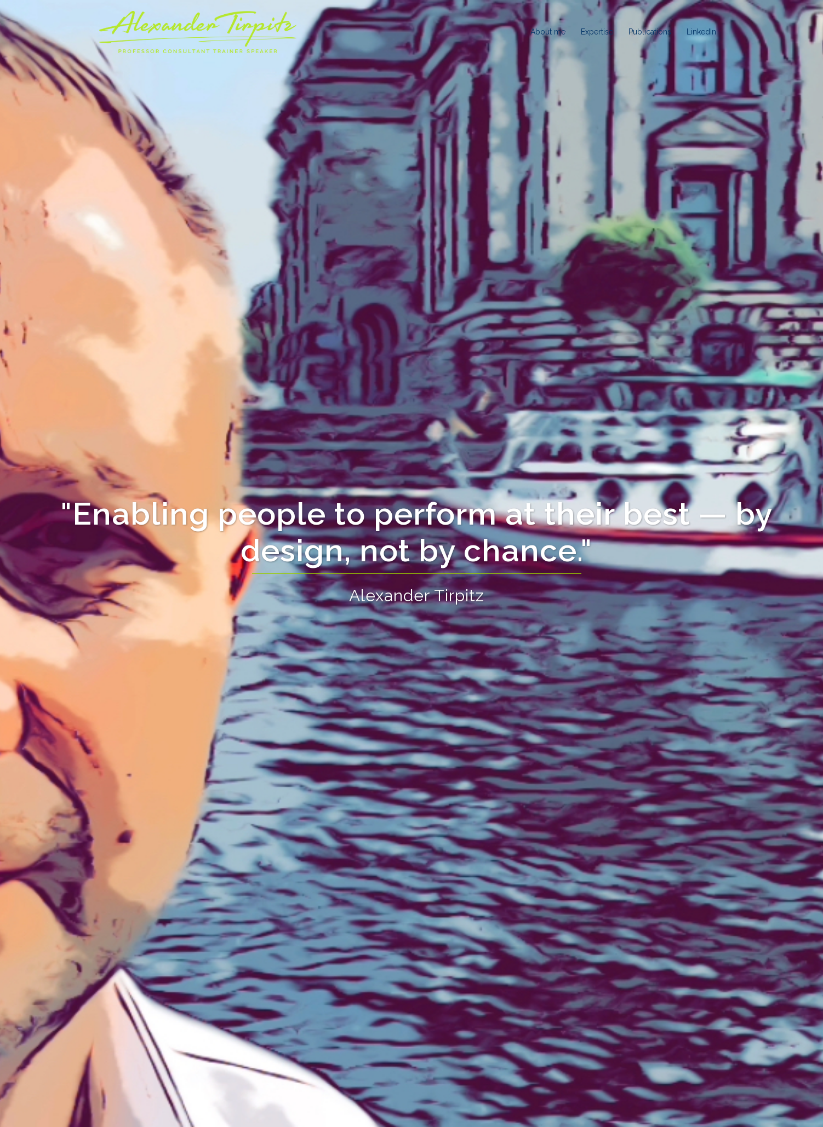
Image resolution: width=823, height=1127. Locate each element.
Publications (649, 31)
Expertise (597, 31)
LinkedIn (701, 31)
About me (547, 31)
